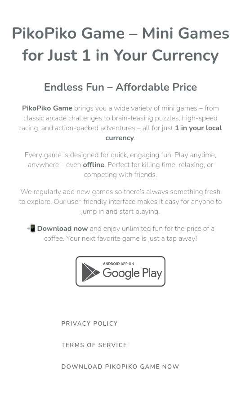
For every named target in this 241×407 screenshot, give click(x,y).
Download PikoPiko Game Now (120, 367)
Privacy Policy (89, 324)
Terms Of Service (94, 345)
